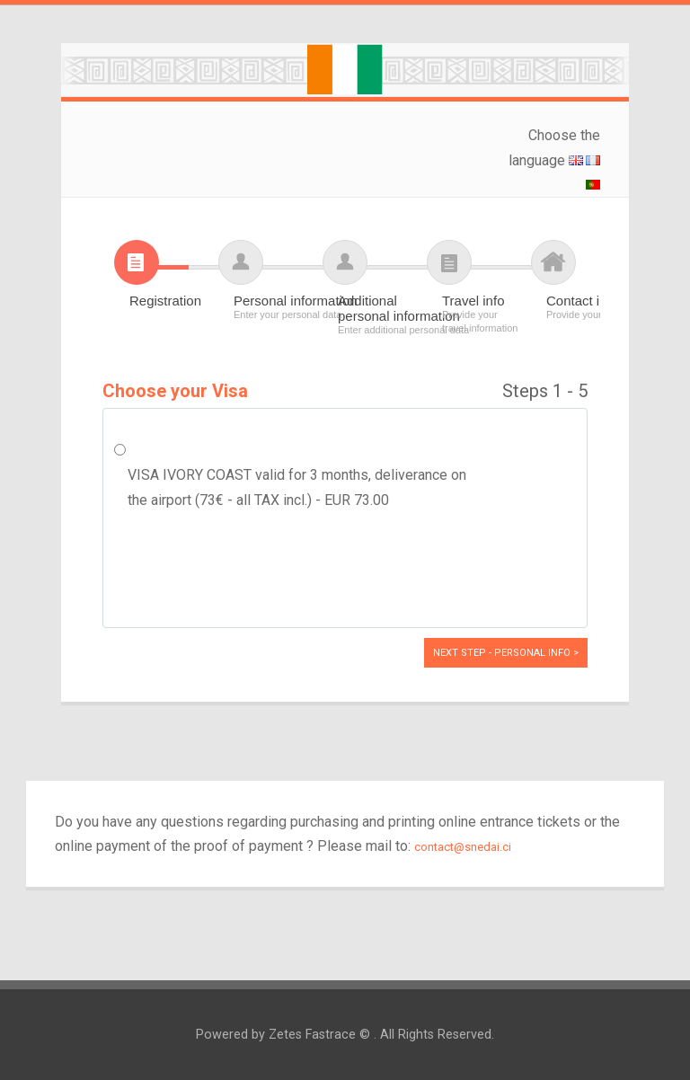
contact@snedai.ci (462, 847)
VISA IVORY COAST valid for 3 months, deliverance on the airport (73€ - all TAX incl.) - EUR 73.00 (297, 487)
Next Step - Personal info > (506, 653)
